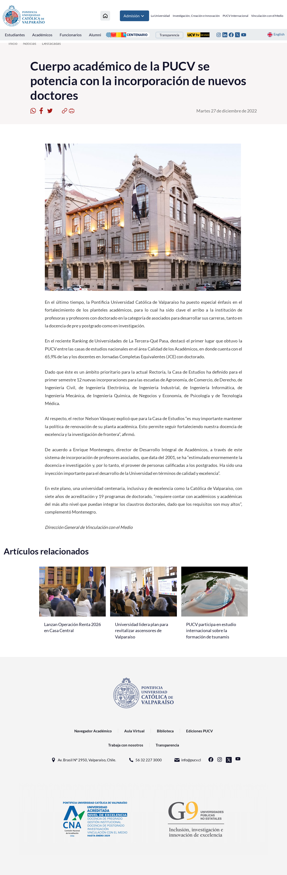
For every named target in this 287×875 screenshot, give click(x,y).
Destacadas (51, 43)
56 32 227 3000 (145, 760)
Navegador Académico (93, 731)
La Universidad (160, 16)
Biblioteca (165, 731)
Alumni (95, 34)
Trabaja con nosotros (125, 745)
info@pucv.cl (187, 760)
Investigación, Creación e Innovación (196, 16)
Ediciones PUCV (199, 731)
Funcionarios (71, 34)
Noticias (29, 43)
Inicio (13, 43)
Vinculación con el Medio (267, 16)
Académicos (42, 34)
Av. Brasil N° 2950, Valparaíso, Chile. (83, 760)
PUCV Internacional (235, 16)
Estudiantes (15, 34)
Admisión (134, 16)
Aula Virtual (134, 731)
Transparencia (169, 35)
